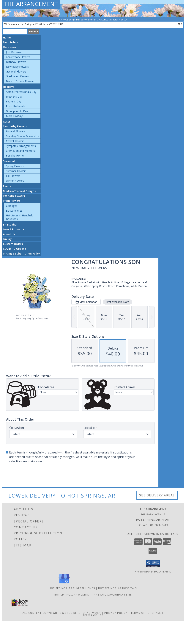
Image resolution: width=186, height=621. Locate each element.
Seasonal (9, 161)
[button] (153, 563)
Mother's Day (14, 96)
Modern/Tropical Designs (19, 191)
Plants (7, 186)
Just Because (14, 52)
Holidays (8, 87)
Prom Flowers (11, 200)
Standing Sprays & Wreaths (22, 136)
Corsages (11, 205)
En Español (10, 224)
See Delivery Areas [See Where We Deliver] (157, 495)
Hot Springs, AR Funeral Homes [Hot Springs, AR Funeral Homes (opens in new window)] (72, 588)
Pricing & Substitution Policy (21, 253)
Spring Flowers (15, 166)
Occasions (9, 47)
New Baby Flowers (17, 66)
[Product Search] (15, 31)
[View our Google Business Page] (64, 583)
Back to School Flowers (20, 81)
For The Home (15, 155)
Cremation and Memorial (21, 150)
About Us (9, 234)
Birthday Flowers (16, 62)
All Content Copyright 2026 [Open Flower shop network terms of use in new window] (45, 612)
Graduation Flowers (18, 76)
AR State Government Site (113, 594)
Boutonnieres (14, 210)
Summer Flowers (16, 171)
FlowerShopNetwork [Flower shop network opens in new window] (84, 612)
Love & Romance (13, 229)
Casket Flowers (15, 141)
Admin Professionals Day (21, 92)
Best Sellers (10, 42)
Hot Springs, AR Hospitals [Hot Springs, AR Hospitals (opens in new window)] (117, 588)
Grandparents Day (17, 111)
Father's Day (13, 101)
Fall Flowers (13, 176)
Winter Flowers (15, 180)
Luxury (7, 239)
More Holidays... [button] (15, 116)
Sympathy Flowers (15, 126)
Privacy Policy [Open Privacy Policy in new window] (115, 612)
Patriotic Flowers (14, 196)
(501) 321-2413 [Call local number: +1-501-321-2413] (56, 24)
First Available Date (117, 302)
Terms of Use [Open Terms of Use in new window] (93, 615)
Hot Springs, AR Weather (72, 594)
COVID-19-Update (14, 248)
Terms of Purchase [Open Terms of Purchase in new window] (146, 612)
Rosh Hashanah (15, 106)
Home (7, 37)
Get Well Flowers (16, 71)
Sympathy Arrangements (21, 146)
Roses (6, 121)
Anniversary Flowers (18, 57)
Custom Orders (13, 244)
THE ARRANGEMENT (31, 3)
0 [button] (180, 24)
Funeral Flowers (15, 131)
